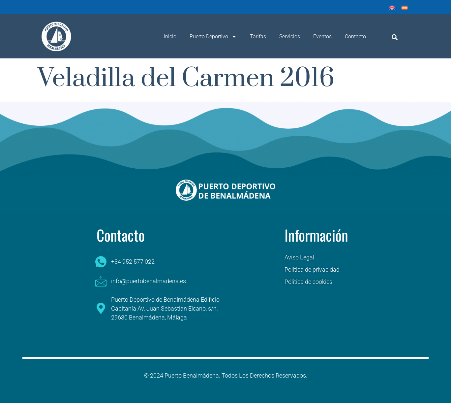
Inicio (170, 36)
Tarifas (258, 36)
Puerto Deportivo (213, 37)
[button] (394, 37)
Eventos (322, 36)
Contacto (355, 36)
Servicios (289, 36)
